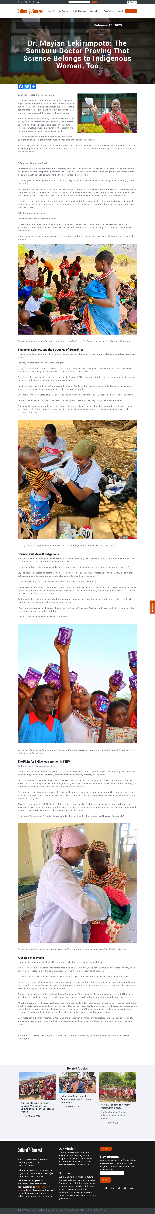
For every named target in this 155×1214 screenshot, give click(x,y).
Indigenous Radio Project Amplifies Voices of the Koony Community (76, 1099)
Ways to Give (109, 11)
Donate (131, 11)
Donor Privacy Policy (75, 1210)
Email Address (107, 1169)
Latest (120, 11)
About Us (51, 11)
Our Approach (64, 11)
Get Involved (94, 11)
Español (132, 2)
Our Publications (79, 11)
